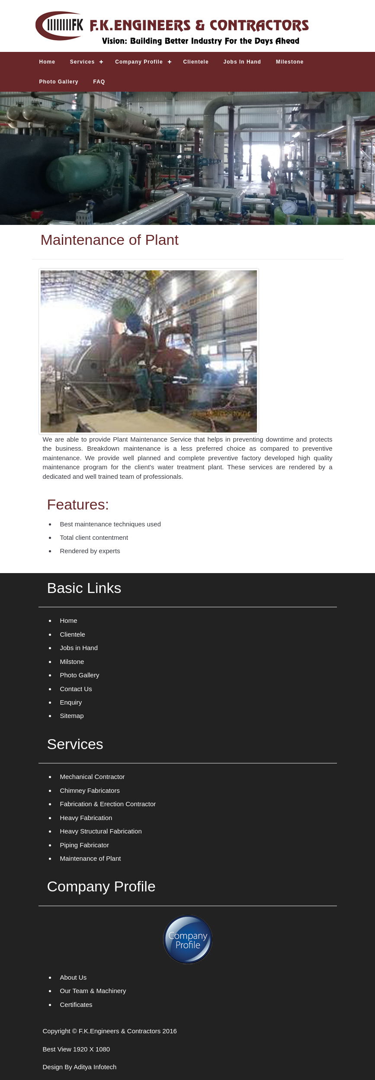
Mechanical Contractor (92, 776)
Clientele (72, 634)
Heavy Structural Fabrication (101, 831)
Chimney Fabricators (90, 790)
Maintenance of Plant (90, 858)
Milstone (72, 661)
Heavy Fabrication (86, 817)
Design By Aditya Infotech (80, 1066)
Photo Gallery (79, 675)
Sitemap (72, 715)
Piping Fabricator (84, 845)
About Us (73, 977)
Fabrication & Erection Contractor (108, 804)
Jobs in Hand (79, 647)
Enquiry (71, 702)
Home (68, 620)
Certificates (76, 1004)
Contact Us (76, 688)
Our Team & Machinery (93, 990)
